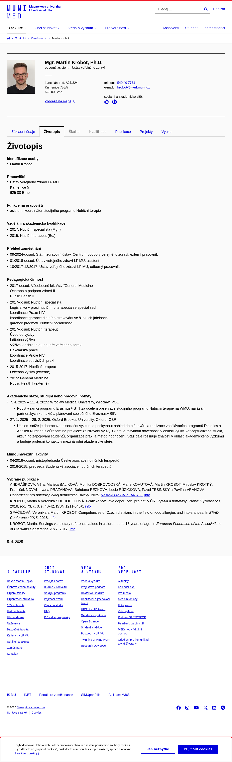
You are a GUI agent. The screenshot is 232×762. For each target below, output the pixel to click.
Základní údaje (23, 132)
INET (27, 695)
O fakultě (18, 572)
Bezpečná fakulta (17, 629)
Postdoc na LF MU (92, 633)
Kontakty (12, 653)
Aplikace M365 (119, 695)
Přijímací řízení (53, 599)
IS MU (11, 695)
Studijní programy (55, 593)
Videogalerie (126, 611)
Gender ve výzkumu (93, 615)
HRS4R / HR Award (93, 609)
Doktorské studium (92, 593)
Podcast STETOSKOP (132, 617)
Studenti (191, 28)
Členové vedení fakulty (21, 587)
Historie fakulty (16, 611)
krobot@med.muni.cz (133, 87)
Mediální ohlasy (127, 599)
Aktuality (123, 581)
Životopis (52, 132)
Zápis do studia (53, 605)
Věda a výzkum (91, 570)
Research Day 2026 (93, 645)
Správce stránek (17, 712)
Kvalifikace (97, 132)
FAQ (47, 611)
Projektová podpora (93, 587)
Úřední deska (15, 617)
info (147, 495)
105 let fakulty (15, 605)
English (219, 9)
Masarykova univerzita (31, 707)
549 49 (126, 82)
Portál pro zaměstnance (56, 695)
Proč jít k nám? (53, 581)
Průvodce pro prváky (57, 617)
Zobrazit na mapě (60, 101)
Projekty (146, 132)
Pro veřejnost (129, 570)
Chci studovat (54, 570)
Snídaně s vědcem (92, 627)
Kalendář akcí (126, 587)
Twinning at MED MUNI (95, 639)
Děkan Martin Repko (20, 581)
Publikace (123, 132)
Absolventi (170, 28)
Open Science (90, 621)
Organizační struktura (20, 599)
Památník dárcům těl (131, 623)
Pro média (124, 593)
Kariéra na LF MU (18, 635)
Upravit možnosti (26, 755)
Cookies (36, 712)
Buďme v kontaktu (55, 587)
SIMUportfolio (91, 695)
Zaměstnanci (214, 28)
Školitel (74, 132)
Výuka (166, 132)
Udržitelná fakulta (18, 641)
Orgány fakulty (16, 593)
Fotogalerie (125, 605)
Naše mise (13, 623)
